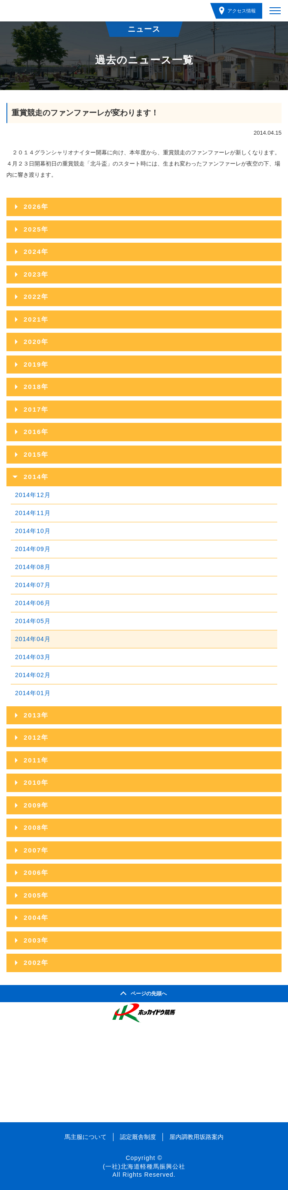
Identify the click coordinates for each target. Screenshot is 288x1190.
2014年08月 (33, 566)
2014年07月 (33, 584)
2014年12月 (33, 494)
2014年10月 (33, 530)
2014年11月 (33, 512)
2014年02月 (33, 675)
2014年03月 (33, 657)
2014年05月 (33, 621)
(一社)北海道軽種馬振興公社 (144, 1166)
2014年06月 (33, 603)
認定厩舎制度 (138, 1136)
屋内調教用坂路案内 (196, 1136)
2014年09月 (33, 548)
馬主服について (85, 1136)
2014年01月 (33, 693)
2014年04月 (33, 639)
